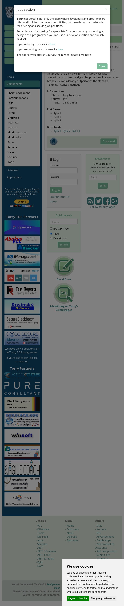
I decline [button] (83, 598)
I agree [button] (71, 598)
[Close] (106, 9)
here (53, 44)
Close (102, 66)
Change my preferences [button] (103, 598)
